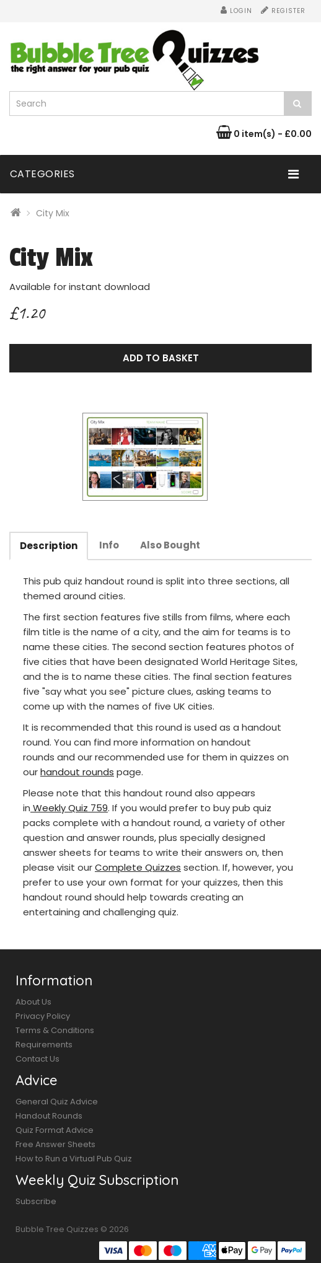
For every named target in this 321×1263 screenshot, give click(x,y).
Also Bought (170, 545)
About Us (33, 1002)
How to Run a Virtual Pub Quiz (73, 1158)
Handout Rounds (48, 1116)
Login (236, 10)
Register (283, 10)
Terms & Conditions (54, 1030)
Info (109, 545)
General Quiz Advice (56, 1101)
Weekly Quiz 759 (69, 807)
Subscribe (35, 1201)
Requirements (44, 1044)
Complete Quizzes (138, 867)
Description (48, 545)
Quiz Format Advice (54, 1130)
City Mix (52, 213)
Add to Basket (161, 357)
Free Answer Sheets (55, 1144)
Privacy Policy (42, 1016)
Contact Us (37, 1059)
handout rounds (77, 771)
